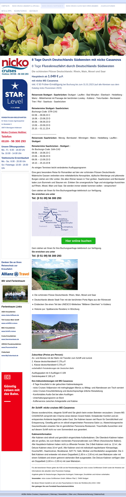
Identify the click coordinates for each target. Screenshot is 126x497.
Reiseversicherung (85, 494)
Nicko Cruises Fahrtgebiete (52, 6)
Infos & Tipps (6, 11)
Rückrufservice (20, 11)
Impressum (44, 494)
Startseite (5, 6)
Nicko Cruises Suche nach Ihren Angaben (82, 6)
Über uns (72, 494)
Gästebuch (33, 11)
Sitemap (53, 494)
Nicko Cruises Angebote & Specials (25, 6)
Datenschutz (99, 494)
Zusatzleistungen (108, 6)
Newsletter (62, 494)
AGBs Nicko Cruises (30, 494)
